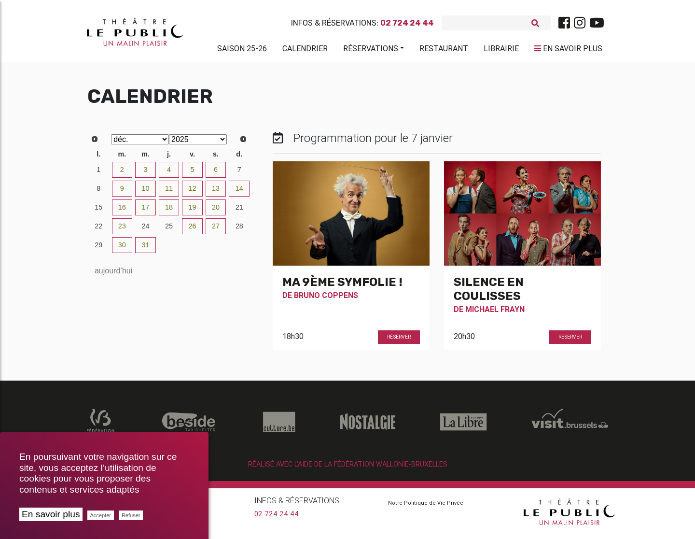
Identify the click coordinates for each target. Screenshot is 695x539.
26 (192, 230)
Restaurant (443, 50)
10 (145, 192)
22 (98, 230)
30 (122, 249)
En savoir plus (51, 514)
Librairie (501, 50)
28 (239, 230)
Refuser (131, 515)
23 (122, 230)
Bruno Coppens (326, 299)
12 (192, 192)
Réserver (399, 341)
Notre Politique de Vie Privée (425, 506)
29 (98, 249)
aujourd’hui (113, 274)
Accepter (100, 515)
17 (145, 211)
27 (216, 230)
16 (122, 211)
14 (239, 192)
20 (216, 211)
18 (169, 211)
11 (169, 192)
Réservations (370, 50)
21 (239, 211)
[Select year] (198, 143)
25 (169, 230)
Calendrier (305, 50)
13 (216, 192)
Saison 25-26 (242, 50)
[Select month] (140, 143)
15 (98, 211)
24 (145, 230)
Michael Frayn (495, 313)
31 (145, 249)
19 (192, 211)
